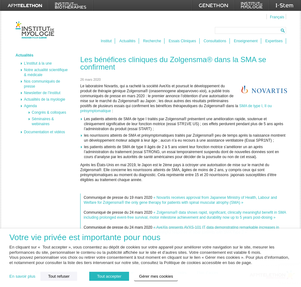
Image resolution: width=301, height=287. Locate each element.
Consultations (215, 41)
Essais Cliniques (182, 41)
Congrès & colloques (49, 112)
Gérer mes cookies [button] (156, 276)
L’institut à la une (38, 63)
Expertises (274, 41)
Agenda (30, 106)
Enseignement (246, 41)
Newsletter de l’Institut (42, 93)
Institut (106, 41)
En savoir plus (22, 276)
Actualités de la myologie (44, 99)
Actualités (127, 41)
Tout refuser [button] (59, 276)
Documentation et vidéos (44, 132)
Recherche (152, 41)
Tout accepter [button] (109, 276)
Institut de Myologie (36, 30)
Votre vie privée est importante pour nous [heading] (84, 237)
